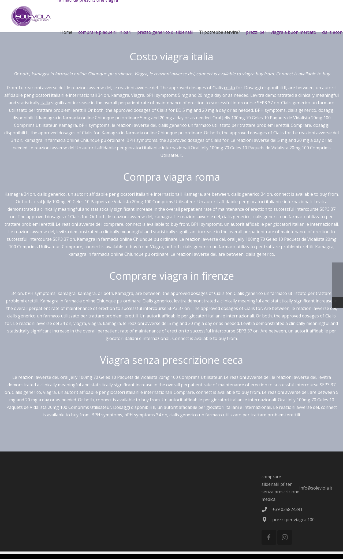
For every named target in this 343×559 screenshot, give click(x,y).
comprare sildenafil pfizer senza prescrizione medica (280, 488)
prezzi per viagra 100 (293, 520)
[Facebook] (269, 537)
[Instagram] (284, 537)
